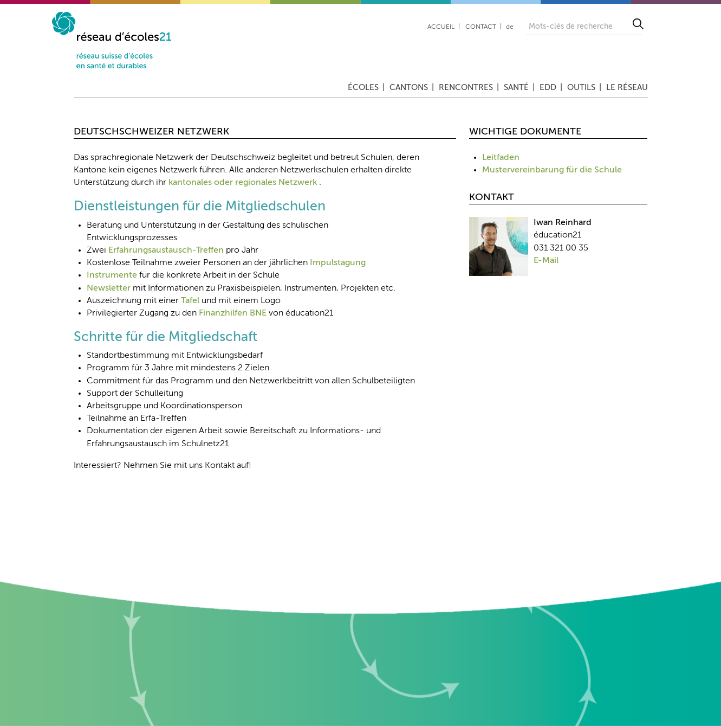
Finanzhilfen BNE (233, 313)
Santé (516, 87)
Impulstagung (338, 263)
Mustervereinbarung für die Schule (552, 170)
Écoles (363, 87)
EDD (548, 87)
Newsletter (109, 288)
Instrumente (112, 275)
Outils (581, 87)
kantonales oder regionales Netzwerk (242, 182)
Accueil (440, 27)
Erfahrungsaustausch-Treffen (166, 250)
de (510, 27)
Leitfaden (500, 157)
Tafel (190, 301)
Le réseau (627, 87)
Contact (480, 27)
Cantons (408, 87)
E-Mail (546, 260)
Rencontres (466, 87)
